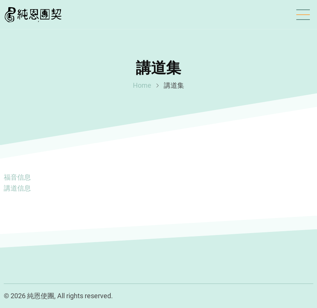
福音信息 (17, 177)
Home (142, 85)
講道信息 (17, 188)
